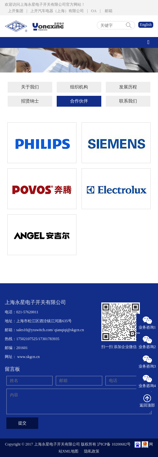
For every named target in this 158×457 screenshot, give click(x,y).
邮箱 (108, 11)
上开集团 (15, 11)
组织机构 (79, 87)
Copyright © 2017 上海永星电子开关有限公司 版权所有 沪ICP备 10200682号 (68, 444)
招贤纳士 (30, 101)
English (146, 24)
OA (94, 11)
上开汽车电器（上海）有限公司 (57, 11)
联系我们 (128, 101)
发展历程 (128, 87)
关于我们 (30, 87)
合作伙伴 (79, 101)
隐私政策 (91, 451)
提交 (22, 423)
